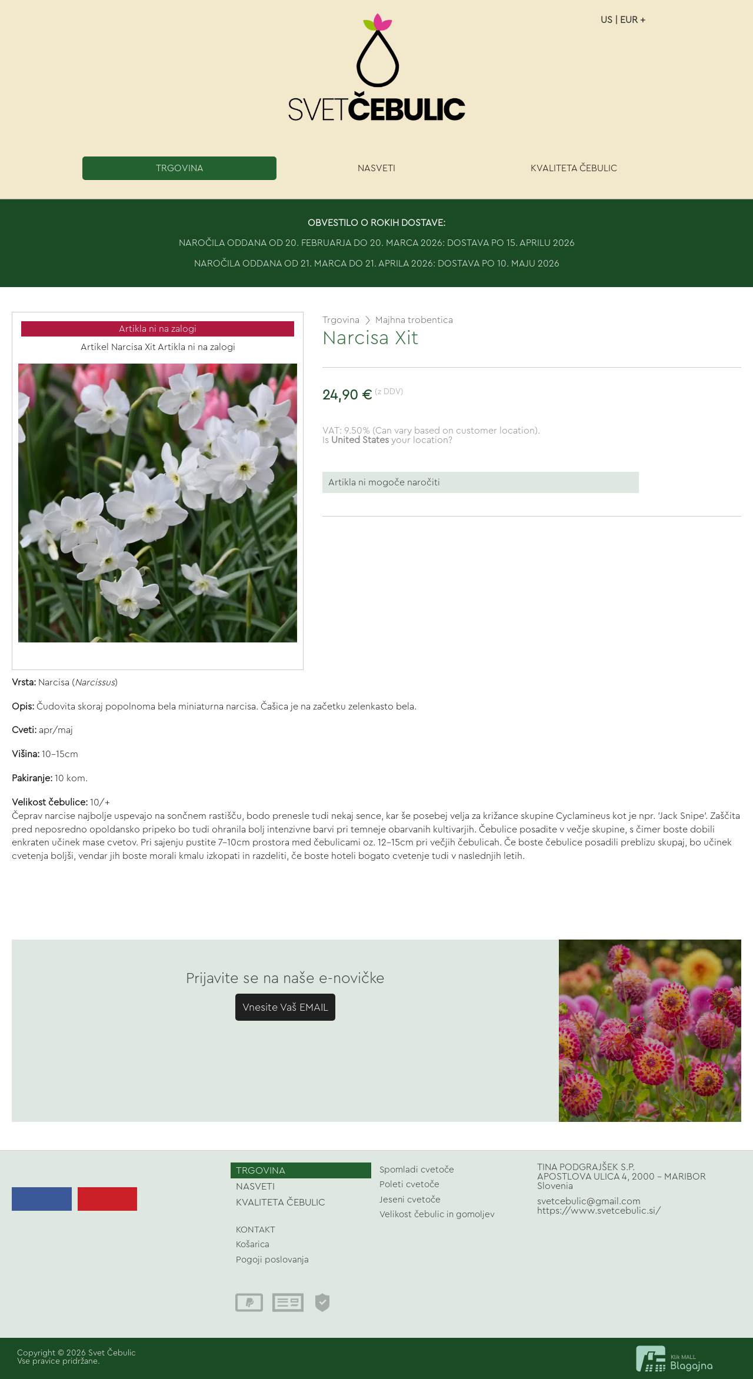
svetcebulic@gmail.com (589, 1201)
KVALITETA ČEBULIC (574, 168)
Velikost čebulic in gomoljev (437, 1214)
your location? (391, 440)
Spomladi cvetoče (416, 1169)
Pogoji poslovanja (272, 1259)
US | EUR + (623, 20)
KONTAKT (255, 1229)
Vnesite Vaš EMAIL (285, 1007)
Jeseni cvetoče (410, 1199)
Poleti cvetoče (409, 1184)
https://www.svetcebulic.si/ (599, 1210)
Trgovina (340, 320)
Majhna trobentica (414, 320)
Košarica (252, 1244)
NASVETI (376, 168)
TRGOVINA (180, 168)
